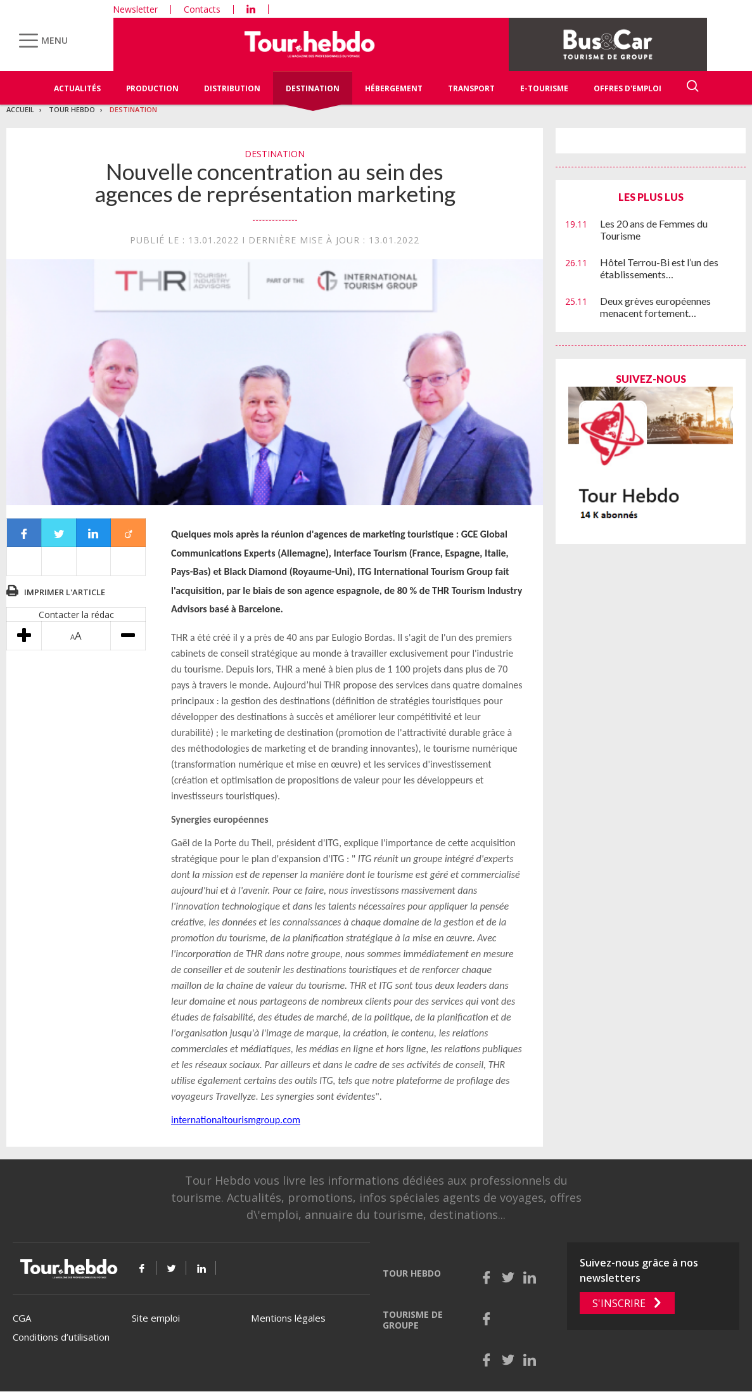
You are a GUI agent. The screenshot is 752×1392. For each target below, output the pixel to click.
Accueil (20, 109)
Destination (313, 88)
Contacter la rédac (76, 615)
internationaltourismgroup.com (235, 1120)
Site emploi (156, 1317)
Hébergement (394, 88)
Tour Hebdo (72, 109)
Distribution (232, 88)
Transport (471, 88)
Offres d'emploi (627, 88)
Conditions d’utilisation (61, 1337)
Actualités (77, 88)
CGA (22, 1317)
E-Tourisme (544, 88)
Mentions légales (288, 1317)
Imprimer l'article (64, 592)
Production (152, 88)
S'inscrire (619, 1303)
